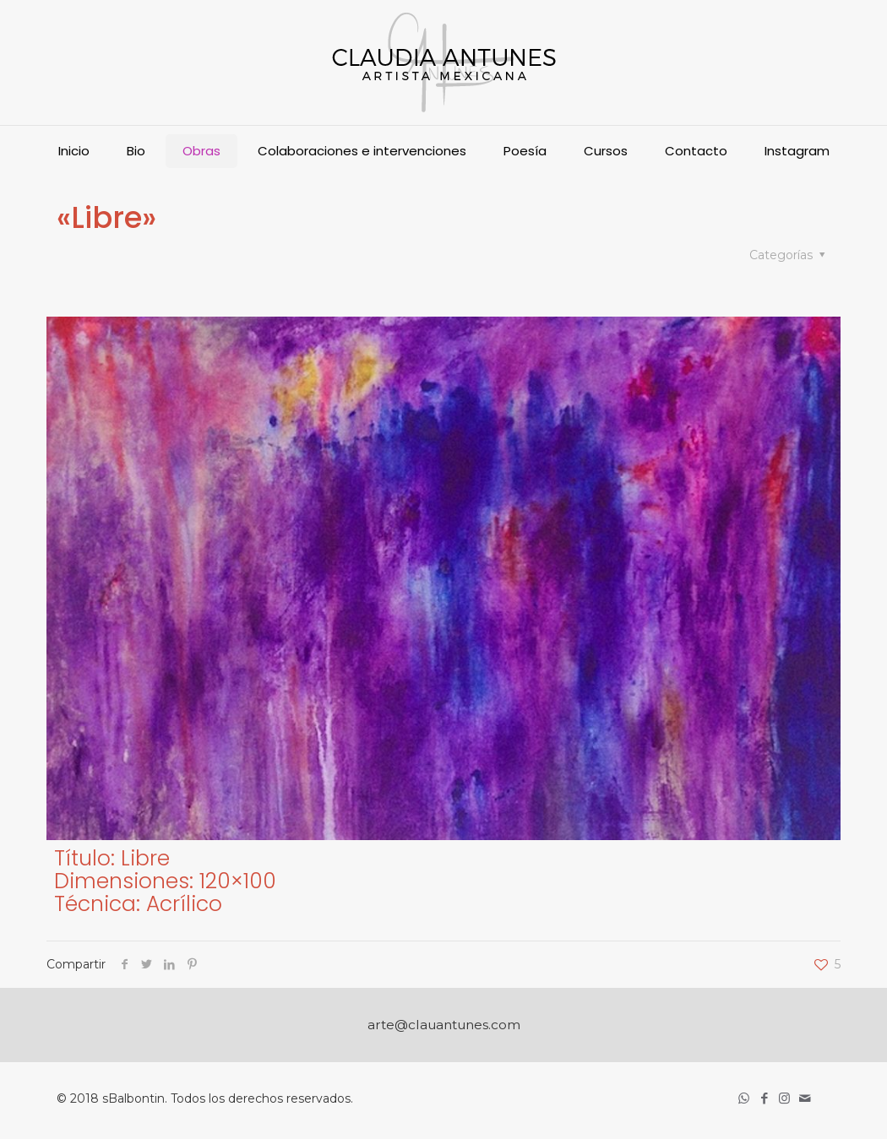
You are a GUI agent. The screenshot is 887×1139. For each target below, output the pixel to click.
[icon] (806, 1098)
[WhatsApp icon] (745, 1098)
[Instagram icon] (785, 1098)
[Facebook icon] (765, 1098)
